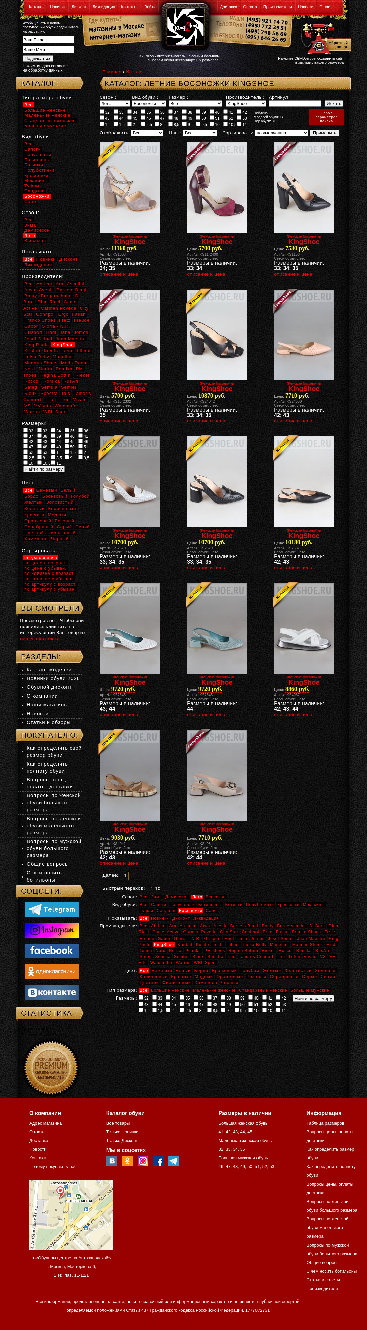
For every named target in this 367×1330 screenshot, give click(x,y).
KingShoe (164, 944)
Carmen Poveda (200, 932)
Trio (281, 956)
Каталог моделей (49, 669)
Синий (327, 976)
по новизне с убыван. (49, 578)
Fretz (329, 932)
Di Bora (317, 926)
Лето (197, 897)
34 (132, 112)
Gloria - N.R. (187, 938)
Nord (161, 950)
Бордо (201, 970)
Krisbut (184, 944)
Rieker (268, 950)
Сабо (211, 910)
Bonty (268, 926)
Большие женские (170, 990)
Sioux (198, 956)
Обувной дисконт (49, 687)
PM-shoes (214, 950)
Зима (156, 897)
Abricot (158, 926)
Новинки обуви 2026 (53, 678)
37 (173, 112)
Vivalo (310, 956)
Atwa (205, 926)
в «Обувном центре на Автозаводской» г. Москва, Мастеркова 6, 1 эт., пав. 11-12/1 (71, 1266)
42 (242, 112)
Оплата (250, 7)
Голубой (249, 970)
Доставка (228, 7)
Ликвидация (104, 7)
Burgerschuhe (291, 926)
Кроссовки (288, 904)
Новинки (58, 7)
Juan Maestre (311, 938)
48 (173, 118)
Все (144, 897)
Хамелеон (205, 982)
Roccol (286, 950)
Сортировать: (237, 132)
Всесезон (216, 897)
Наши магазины (47, 704)
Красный (181, 976)
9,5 (201, 124)
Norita (175, 950)
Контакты (129, 7)
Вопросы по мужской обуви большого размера (54, 848)
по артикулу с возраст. (50, 584)
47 (160, 118)
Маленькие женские (214, 990)
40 (215, 112)
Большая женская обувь (242, 1123)
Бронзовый (224, 970)
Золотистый (298, 970)
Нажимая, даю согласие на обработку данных (45, 68)
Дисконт (79, 7)
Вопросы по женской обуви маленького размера (54, 825)
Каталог (36, 7)
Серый (309, 976)
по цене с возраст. (45, 562)
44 (119, 118)
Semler (181, 956)
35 (146, 112)
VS (323, 956)
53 (242, 118)
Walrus (183, 962)
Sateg (146, 956)
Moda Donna (75, 362)
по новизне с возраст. (49, 573)
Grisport (212, 938)
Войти (150, 7)
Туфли (146, 910)
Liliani (233, 944)
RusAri (322, 950)
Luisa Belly (255, 944)
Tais (231, 956)
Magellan (279, 944)
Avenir (220, 926)
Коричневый (154, 976)
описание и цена (119, 274)
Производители (277, 7)
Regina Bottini (243, 950)
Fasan (282, 932)
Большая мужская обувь (243, 1157)
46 (146, 118)
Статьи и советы (323, 1279)
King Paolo (36, 344)
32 (105, 112)
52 (228, 118)
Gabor (164, 938)
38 (187, 112)
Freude (147, 938)
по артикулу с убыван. (50, 589)
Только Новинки (122, 1131)
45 (132, 118)
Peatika (193, 950)
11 (242, 124)
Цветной (149, 982)
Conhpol (250, 932)
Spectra (215, 956)
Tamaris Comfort (256, 956)
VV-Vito (42, 405)
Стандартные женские (263, 990)
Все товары (118, 1123)
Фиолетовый (176, 982)
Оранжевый (229, 976)
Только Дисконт (122, 1140)
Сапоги (158, 904)
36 (160, 112)
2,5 (146, 124)
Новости (305, 7)
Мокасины (314, 904)
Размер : (178, 97)
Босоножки (191, 910)
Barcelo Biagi (244, 926)
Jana (242, 938)
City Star (229, 932)
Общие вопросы (48, 864)
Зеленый (325, 970)
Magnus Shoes (307, 944)
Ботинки (234, 904)
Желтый (272, 970)
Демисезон (177, 897)
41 (228, 112)
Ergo (267, 932)
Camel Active (166, 932)
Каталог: (39, 83)
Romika (304, 950)
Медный (204, 976)
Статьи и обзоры (49, 722)
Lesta (218, 944)
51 (215, 118)
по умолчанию (40, 557)
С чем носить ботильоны (332, 1271)
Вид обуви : (145, 97)
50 (201, 118)
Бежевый (162, 970)
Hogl (229, 938)
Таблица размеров (325, 1123)
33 (119, 112)
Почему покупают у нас (52, 1166)
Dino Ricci (49, 301)
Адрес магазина (45, 1123)
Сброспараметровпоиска (327, 117)
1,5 (119, 124)
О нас (324, 7)
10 (215, 124)
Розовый (257, 976)
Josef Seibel (281, 938)
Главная (111, 71)
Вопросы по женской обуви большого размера (54, 802)
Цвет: (175, 132)
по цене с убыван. (45, 568)
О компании (42, 696)
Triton (294, 956)
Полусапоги (182, 904)
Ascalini (188, 926)
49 (187, 118)
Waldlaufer (161, 962)
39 (201, 112)
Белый (183, 970)
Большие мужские (310, 990)
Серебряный (284, 976)
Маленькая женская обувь (245, 1140)
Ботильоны (210, 904)
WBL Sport (205, 962)
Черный (229, 982)
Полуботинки (260, 904)
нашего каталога (40, 638)
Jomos (257, 938)
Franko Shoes (306, 932)
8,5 (173, 124)
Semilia (163, 956)
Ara (172, 926)
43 (105, 118)
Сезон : (108, 97)
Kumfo (202, 944)
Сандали (166, 910)
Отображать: (115, 132)
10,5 (230, 124)
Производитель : (245, 97)
